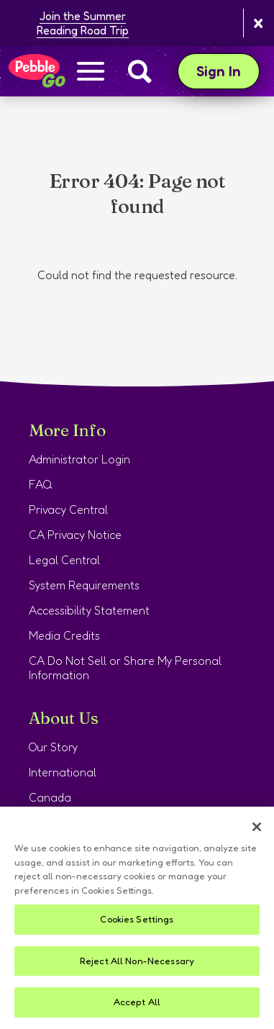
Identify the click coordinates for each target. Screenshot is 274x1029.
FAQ (40, 484)
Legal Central (64, 560)
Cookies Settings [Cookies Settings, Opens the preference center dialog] (136, 919)
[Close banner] (258, 23)
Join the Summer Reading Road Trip (83, 23)
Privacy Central (68, 509)
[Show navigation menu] (91, 72)
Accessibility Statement (89, 610)
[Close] (257, 827)
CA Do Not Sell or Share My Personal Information (125, 667)
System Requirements (84, 585)
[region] (137, 918)
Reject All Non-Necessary (137, 960)
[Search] (140, 71)
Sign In (228, 71)
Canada (50, 797)
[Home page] (36, 71)
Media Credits (64, 635)
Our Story (53, 747)
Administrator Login (79, 459)
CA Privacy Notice (75, 534)
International (62, 772)
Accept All (137, 1001)
